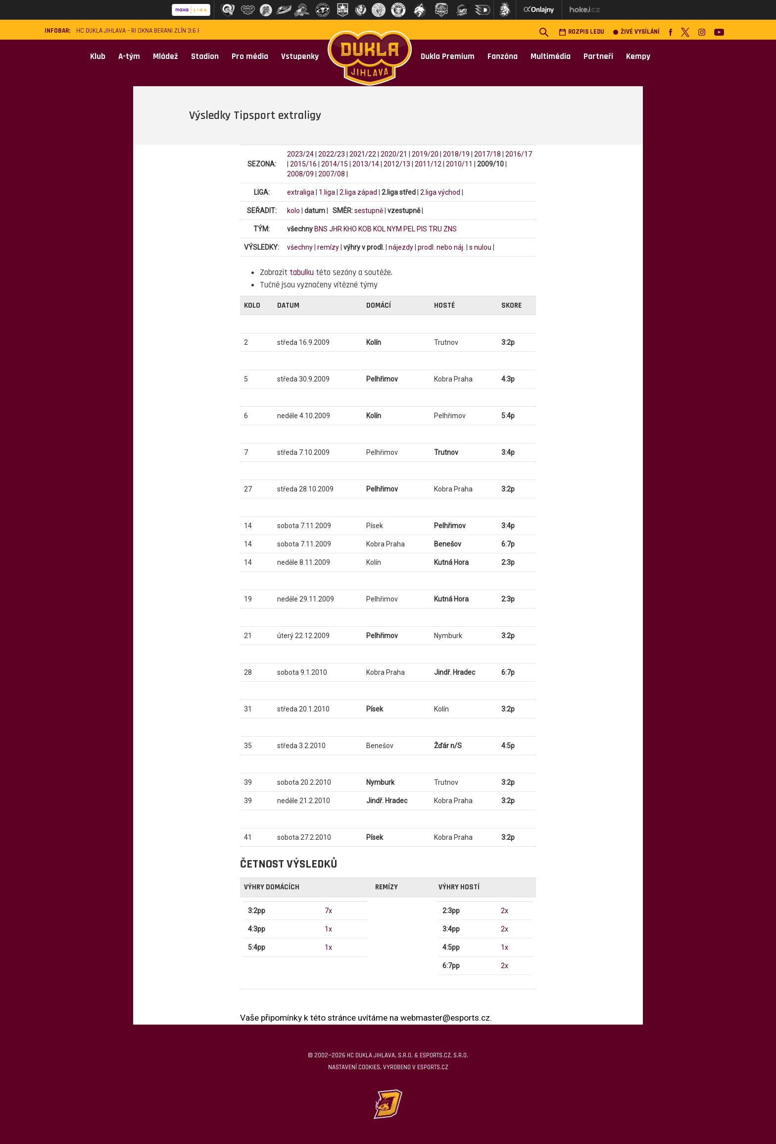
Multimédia (551, 56)
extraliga (300, 192)
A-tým (129, 56)
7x (328, 911)
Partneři (598, 56)
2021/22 (362, 154)
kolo (293, 211)
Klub (97, 56)
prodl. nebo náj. (441, 247)
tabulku (302, 272)
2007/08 (331, 174)
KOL (379, 229)
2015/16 (303, 164)
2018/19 (456, 154)
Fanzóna (502, 56)
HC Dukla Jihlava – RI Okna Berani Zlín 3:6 (136, 31)
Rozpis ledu (581, 32)
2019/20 (425, 154)
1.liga (327, 192)
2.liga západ (358, 192)
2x (504, 911)
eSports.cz (432, 1067)
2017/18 (487, 154)
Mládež (165, 56)
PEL (409, 229)
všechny (300, 247)
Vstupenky (300, 56)
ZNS (450, 229)
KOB (365, 229)
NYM (394, 229)
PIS (422, 229)
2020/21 (394, 154)
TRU (435, 229)
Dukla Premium (448, 56)
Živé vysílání (636, 32)
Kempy (638, 56)
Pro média (250, 56)
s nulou (480, 247)
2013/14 (365, 164)
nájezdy (400, 247)
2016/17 (518, 154)
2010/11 (459, 164)
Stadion (205, 56)
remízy (328, 247)
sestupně (368, 211)
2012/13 (397, 164)
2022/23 (331, 154)
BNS (321, 229)
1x (328, 929)
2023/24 (300, 154)
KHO (350, 229)
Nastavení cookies (354, 1067)
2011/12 (428, 164)
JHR (335, 229)
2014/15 (334, 164)
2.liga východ (440, 192)
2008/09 (300, 174)
